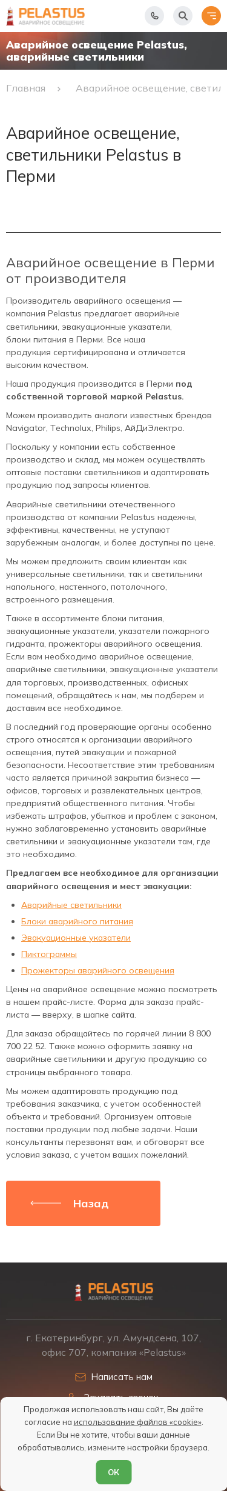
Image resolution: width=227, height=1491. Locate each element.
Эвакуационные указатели (76, 937)
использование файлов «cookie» (138, 1422)
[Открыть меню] (211, 15)
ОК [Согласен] (113, 1472)
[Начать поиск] (182, 15)
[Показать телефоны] (154, 15)
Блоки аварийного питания (77, 921)
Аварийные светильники (71, 904)
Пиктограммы (49, 954)
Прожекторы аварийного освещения (97, 970)
